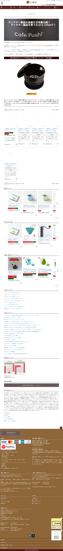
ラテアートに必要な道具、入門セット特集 (13, 333)
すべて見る (55, 218)
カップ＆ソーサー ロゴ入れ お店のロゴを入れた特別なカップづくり (19, 323)
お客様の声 (3, 503)
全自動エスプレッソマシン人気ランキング (13, 308)
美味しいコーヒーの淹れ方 (10, 421)
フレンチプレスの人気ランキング (11, 304)
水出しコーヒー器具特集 (9, 351)
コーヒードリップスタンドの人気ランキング (14, 300)
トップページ (5, 7)
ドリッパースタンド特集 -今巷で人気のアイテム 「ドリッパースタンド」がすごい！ (22, 315)
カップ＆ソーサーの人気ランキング (12, 296)
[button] (5, 203)
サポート (34, 495)
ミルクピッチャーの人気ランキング (12, 294)
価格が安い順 (11, 109)
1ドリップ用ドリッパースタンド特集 (12, 317)
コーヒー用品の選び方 (9, 418)
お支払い (3, 438)
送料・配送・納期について (38, 438)
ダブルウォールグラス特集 (10, 345)
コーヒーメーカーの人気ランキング (12, 292)
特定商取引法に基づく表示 (6, 545)
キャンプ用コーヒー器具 (9, 339)
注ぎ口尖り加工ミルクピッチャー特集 (12, 337)
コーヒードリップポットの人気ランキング (13, 298)
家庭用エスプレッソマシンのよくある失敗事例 (14, 347)
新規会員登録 (3, 498)
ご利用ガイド (14, 7)
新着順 (22, 109)
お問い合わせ (23, 7)
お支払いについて (36, 501)
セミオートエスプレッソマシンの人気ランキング (15, 306)
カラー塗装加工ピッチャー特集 (11, 335)
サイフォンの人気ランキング (10, 302)
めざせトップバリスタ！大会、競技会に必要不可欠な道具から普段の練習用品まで (22, 331)
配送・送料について (36, 499)
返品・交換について (5, 472)
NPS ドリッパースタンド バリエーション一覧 (14, 319)
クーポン (48, 7)
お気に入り (31, 7)
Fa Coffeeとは (7, 412)
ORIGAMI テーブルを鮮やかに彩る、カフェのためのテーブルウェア (19, 321)
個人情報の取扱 (4, 547)
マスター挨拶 (7, 416)
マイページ (40, 7)
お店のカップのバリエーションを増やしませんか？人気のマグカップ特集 (20, 325)
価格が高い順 (17, 109)
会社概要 (2, 539)
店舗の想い (6, 414)
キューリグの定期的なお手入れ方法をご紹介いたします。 (16, 341)
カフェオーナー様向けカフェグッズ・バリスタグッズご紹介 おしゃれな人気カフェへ (23, 329)
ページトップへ (61, 428)
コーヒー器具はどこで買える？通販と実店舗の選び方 (15, 353)
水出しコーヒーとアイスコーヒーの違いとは (14, 349)
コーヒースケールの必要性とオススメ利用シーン (15, 343)
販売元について (4, 508)
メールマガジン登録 (5, 501)
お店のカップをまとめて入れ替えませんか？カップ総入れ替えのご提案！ (20, 327)
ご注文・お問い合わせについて (39, 472)
